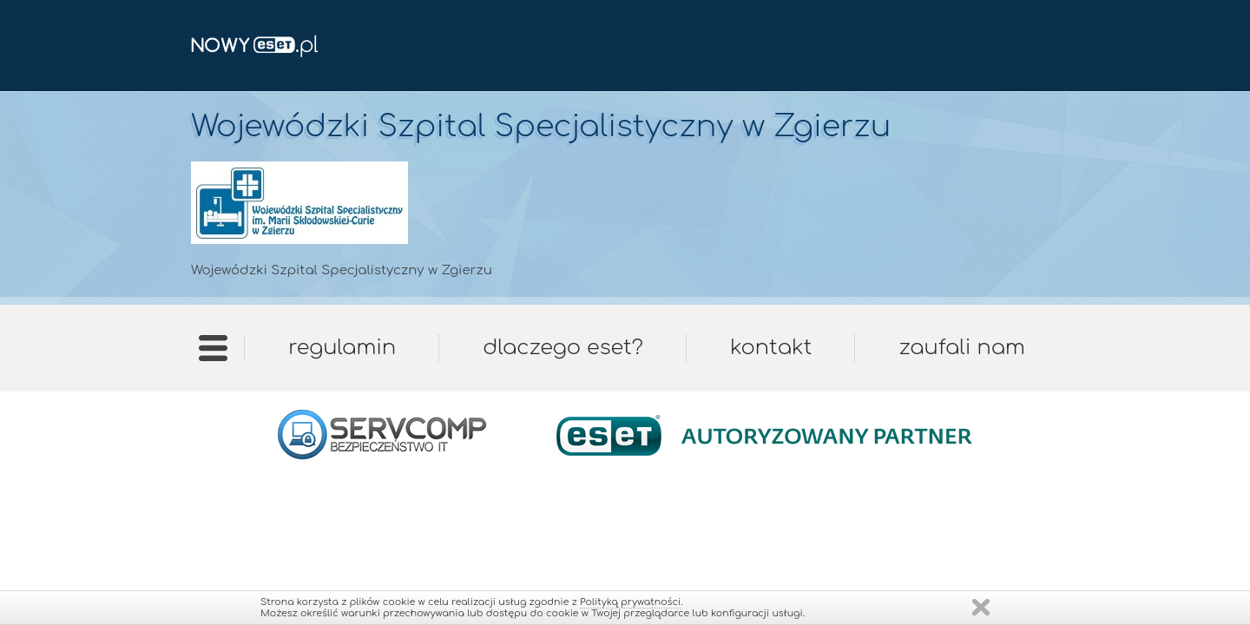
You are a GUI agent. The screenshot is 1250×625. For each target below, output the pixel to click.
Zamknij (981, 607)
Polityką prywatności (630, 602)
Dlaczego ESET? (563, 347)
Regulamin (342, 347)
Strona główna (213, 353)
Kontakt (771, 347)
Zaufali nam (961, 347)
